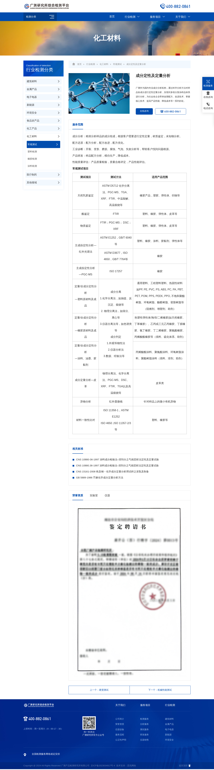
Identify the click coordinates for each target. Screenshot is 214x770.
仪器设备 (119, 730)
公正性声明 (120, 740)
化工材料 (104, 64)
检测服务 (144, 719)
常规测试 (117, 64)
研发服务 (144, 735)
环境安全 (169, 740)
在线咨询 (143, 111)
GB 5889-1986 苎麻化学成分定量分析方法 (99, 477)
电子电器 (169, 730)
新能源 (168, 735)
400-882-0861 (172, 111)
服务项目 (157, 16)
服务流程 (119, 735)
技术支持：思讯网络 (126, 766)
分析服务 (144, 725)
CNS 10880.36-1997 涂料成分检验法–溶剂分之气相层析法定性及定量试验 (117, 465)
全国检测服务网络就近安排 (46, 754)
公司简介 (119, 719)
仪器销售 (144, 740)
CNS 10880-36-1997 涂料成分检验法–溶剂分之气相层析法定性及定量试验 (117, 459)
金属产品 (169, 725)
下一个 (160, 690)
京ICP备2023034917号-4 (103, 766)
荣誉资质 (119, 725)
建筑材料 (169, 719)
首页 (112, 16)
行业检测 (132, 16)
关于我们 (183, 16)
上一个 (99, 690)
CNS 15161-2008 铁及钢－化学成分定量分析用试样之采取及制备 (112, 471)
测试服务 (144, 730)
